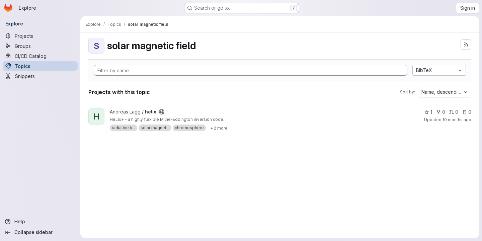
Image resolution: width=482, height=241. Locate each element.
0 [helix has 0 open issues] (466, 112)
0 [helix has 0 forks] (440, 112)
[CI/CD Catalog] (40, 56)
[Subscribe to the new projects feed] (466, 44)
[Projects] (40, 36)
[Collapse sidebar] (40, 232)
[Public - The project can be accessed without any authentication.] (161, 111)
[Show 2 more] (219, 128)
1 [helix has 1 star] (428, 112)
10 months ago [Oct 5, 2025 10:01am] (457, 119)
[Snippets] (40, 76)
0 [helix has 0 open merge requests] (453, 112)
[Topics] (40, 66)
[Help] (40, 221)
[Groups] (40, 46)
